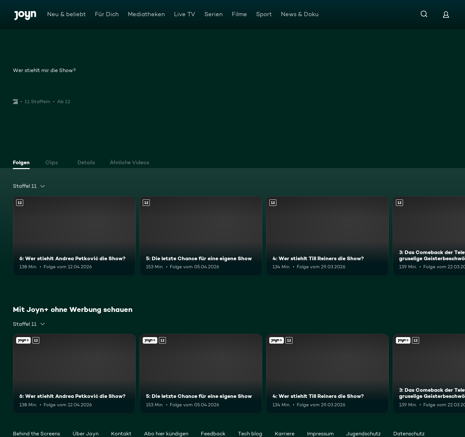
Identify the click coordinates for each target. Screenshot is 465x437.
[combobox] (29, 186)
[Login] (446, 14)
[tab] (23, 163)
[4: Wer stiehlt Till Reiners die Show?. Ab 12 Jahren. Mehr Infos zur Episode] (327, 236)
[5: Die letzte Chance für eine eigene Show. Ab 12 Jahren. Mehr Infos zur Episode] (201, 236)
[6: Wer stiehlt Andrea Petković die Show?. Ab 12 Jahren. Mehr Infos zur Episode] (74, 236)
